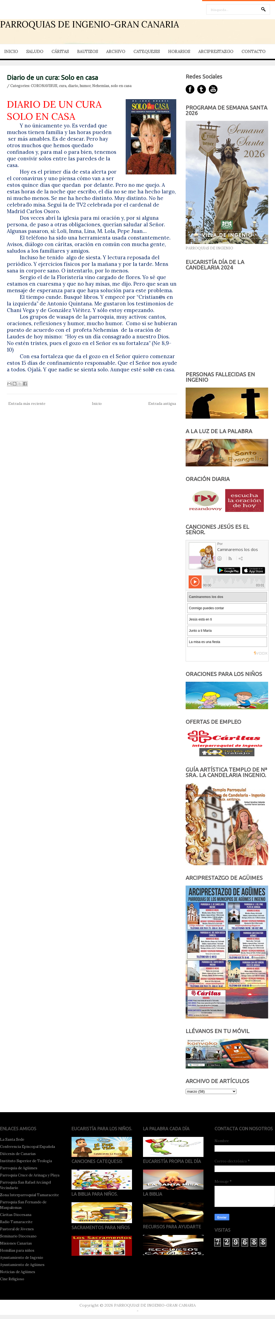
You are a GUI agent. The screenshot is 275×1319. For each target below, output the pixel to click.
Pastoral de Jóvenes (17, 1229)
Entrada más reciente (26, 403)
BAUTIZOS (87, 51)
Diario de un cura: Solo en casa (52, 77)
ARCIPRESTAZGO (215, 51)
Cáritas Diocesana (15, 1214)
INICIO (11, 51)
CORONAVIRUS (44, 86)
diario (73, 86)
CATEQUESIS (146, 51)
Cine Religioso (12, 1279)
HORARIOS (179, 51)
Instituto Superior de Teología (26, 1161)
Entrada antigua (162, 403)
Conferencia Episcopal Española (27, 1146)
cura (62, 86)
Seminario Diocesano (18, 1236)
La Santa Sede (12, 1139)
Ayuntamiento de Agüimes (22, 1264)
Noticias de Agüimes (17, 1272)
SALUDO (34, 51)
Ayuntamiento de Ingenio (21, 1257)
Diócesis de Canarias (18, 1153)
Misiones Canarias (16, 1243)
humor (85, 86)
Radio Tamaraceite (16, 1222)
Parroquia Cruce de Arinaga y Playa (29, 1175)
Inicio (97, 403)
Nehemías (100, 86)
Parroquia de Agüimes (18, 1168)
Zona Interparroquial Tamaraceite (29, 1195)
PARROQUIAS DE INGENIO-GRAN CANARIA (89, 24)
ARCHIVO (115, 51)
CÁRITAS (60, 51)
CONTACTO (253, 51)
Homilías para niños (17, 1250)
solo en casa (121, 86)
